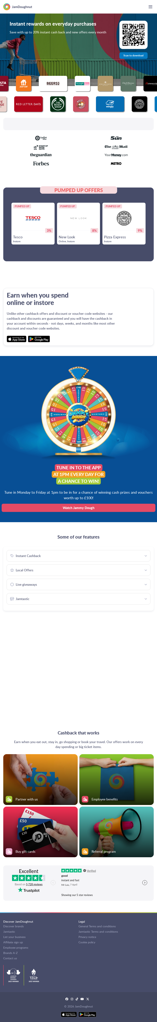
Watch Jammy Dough (78, 507)
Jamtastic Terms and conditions (98, 931)
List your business (14, 937)
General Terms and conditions (97, 926)
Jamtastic (9, 931)
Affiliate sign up (13, 942)
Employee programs (15, 947)
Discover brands (13, 926)
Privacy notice (87, 937)
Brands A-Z (10, 953)
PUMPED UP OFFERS (78, 189)
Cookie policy (86, 942)
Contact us (10, 958)
